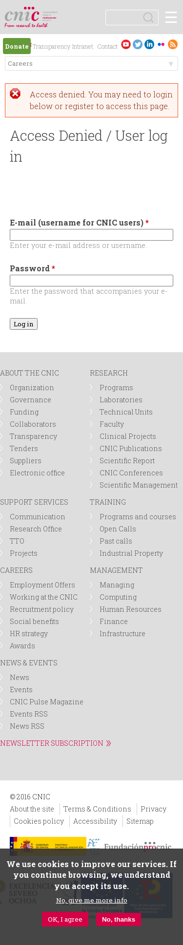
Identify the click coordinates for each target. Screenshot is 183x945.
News (19, 677)
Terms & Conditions (97, 808)
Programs (116, 387)
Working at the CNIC (44, 597)
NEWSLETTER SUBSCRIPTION (51, 743)
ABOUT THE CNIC (29, 373)
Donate (17, 46)
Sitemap (140, 821)
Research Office (36, 528)
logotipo (51, 12)
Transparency (51, 46)
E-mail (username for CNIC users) (79, 222)
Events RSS (29, 713)
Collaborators (33, 424)
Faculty (112, 424)
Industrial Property (131, 553)
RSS (173, 44)
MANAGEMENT (116, 570)
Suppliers (25, 460)
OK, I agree (65, 919)
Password (32, 268)
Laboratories (121, 399)
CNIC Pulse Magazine (46, 701)
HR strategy (29, 633)
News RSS (27, 726)
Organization (32, 387)
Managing (117, 584)
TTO (17, 541)
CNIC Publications (131, 448)
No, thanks (118, 919)
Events (21, 689)
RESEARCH (109, 373)
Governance (30, 399)
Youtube (126, 44)
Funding (24, 411)
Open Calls (118, 528)
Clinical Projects (128, 436)
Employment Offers (42, 584)
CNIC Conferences (131, 472)
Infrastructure (122, 633)
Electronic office (37, 472)
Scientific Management (139, 485)
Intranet (82, 46)
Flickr (161, 44)
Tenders (24, 448)
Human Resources (131, 609)
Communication (37, 516)
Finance (114, 621)
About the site (32, 808)
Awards (22, 645)
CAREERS (16, 570)
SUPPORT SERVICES (34, 502)
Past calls (116, 541)
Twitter (137, 44)
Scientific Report (127, 460)
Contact (107, 46)
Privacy (153, 808)
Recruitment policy (42, 609)
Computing (118, 597)
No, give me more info (91, 900)
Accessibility (95, 821)
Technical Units (126, 411)
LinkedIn (149, 44)
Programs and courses (138, 516)
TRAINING (108, 502)
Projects (24, 553)
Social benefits (34, 621)
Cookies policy (39, 821)
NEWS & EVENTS (29, 662)
